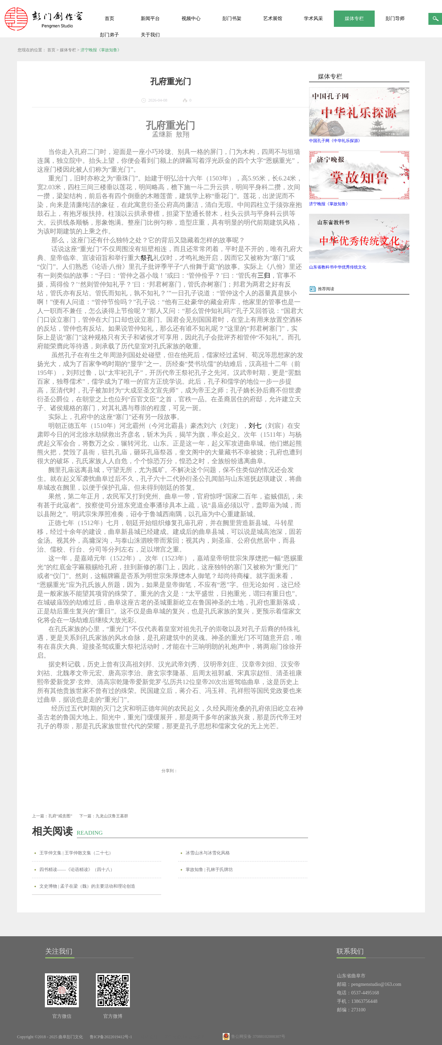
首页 (109, 18)
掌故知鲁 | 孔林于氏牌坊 (209, 869)
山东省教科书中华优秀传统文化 (337, 267)
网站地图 (148, 1036)
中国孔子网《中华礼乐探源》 (335, 140)
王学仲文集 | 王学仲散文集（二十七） (76, 852)
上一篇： (52, 816)
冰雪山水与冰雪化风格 (208, 852)
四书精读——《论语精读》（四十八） (77, 869)
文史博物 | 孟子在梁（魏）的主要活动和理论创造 (87, 886)
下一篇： (103, 816)
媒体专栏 (68, 50)
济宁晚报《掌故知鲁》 (101, 50)
